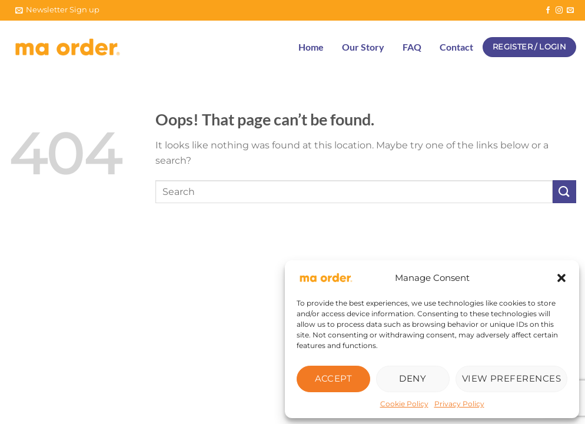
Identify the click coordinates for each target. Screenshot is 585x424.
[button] (561, 278)
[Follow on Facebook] (547, 10)
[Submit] (564, 191)
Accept (334, 378)
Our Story (363, 46)
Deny (412, 378)
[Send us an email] (570, 10)
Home (311, 46)
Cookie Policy (404, 403)
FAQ (412, 46)
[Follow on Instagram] (559, 10)
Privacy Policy (459, 403)
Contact (456, 46)
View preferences (511, 378)
